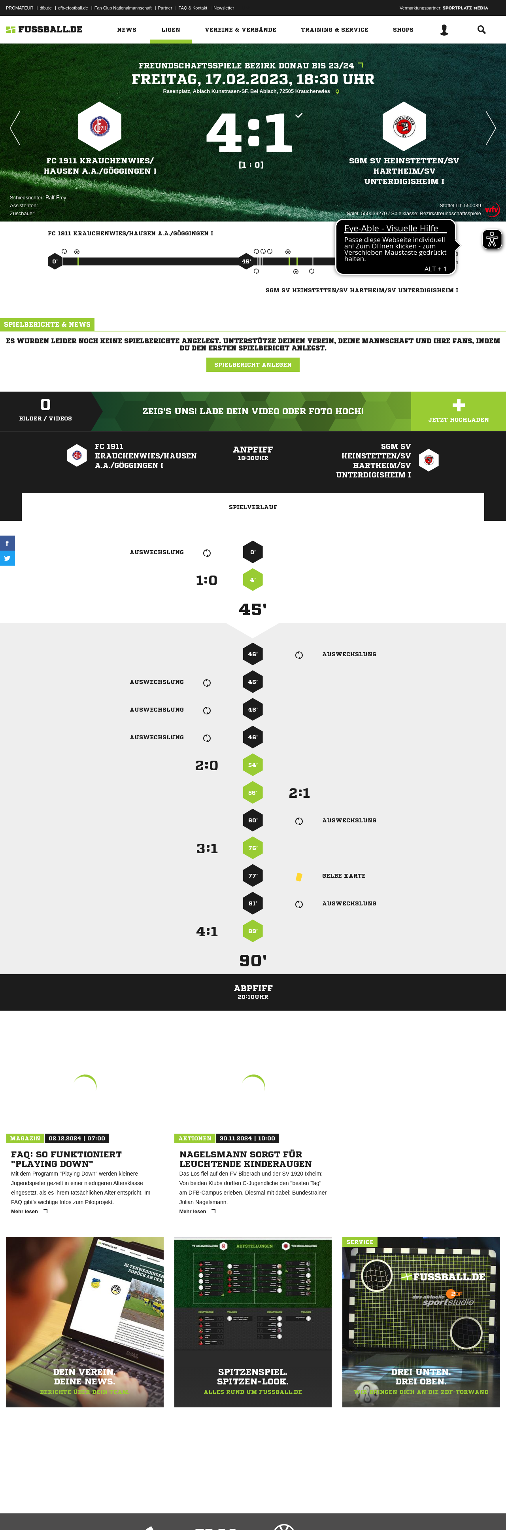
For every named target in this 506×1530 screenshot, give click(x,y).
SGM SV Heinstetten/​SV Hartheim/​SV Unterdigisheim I (404, 171)
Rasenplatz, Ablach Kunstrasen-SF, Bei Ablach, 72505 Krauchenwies (253, 91)
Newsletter (223, 8)
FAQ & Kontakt (193, 8)
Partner (165, 8)
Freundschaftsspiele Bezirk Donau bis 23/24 (253, 66)
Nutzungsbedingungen (105, 1511)
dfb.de (46, 8)
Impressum (16, 1511)
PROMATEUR (19, 8)
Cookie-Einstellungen (237, 1511)
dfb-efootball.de (73, 8)
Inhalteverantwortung (189, 1511)
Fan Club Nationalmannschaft (123, 8)
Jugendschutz (147, 1511)
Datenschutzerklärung (56, 1511)
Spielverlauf (253, 507)
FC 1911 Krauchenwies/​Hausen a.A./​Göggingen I (100, 166)
